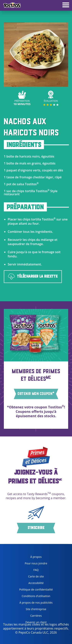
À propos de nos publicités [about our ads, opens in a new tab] (34, 603)
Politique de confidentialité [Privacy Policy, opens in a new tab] (34, 590)
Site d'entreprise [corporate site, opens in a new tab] (31, 609)
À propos (36, 557)
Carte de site (36, 576)
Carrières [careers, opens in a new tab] (29, 616)
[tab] (65, 5)
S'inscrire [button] (36, 528)
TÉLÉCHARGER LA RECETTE (33, 277)
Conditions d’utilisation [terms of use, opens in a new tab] (33, 596)
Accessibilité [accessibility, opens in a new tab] (30, 583)
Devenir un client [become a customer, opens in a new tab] (31, 623)
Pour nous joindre (36, 563)
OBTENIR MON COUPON (36, 393)
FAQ (36, 570)
